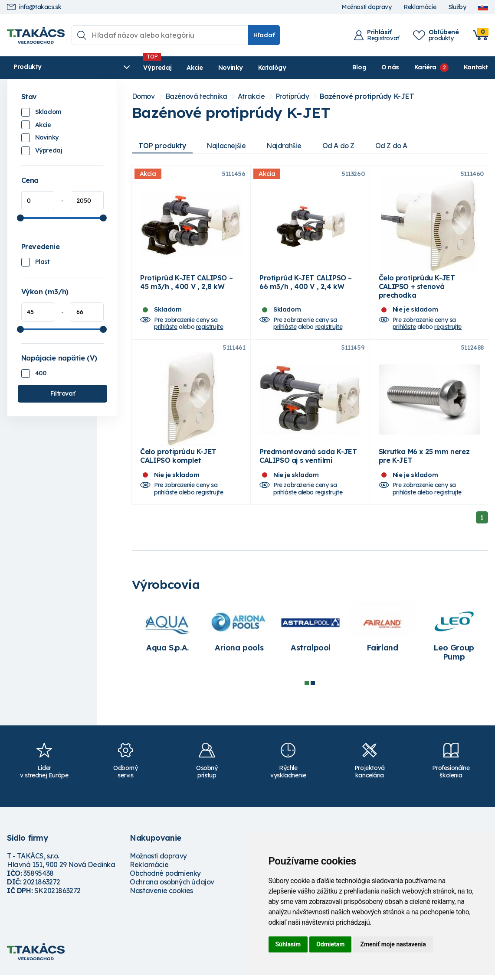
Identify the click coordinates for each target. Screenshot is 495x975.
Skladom (48, 112)
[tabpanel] (167, 634)
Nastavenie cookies (161, 893)
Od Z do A (394, 145)
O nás (390, 67)
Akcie (176, 68)
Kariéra (425, 67)
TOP (163, 145)
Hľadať (264, 35)
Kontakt (476, 67)
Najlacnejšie (227, 145)
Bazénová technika (196, 96)
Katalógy (253, 68)
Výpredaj (139, 68)
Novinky (212, 68)
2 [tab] (313, 685)
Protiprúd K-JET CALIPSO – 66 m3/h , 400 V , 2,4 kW (305, 283)
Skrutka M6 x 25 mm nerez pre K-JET (424, 459)
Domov (143, 96)
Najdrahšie (286, 145)
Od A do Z (341, 145)
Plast (42, 262)
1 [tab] (307, 685)
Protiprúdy (292, 96)
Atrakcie (251, 96)
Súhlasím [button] (288, 944)
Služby (457, 7)
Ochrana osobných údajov (172, 885)
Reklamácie (419, 7)
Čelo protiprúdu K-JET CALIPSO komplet (178, 459)
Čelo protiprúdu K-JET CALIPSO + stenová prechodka (417, 288)
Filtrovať (62, 393)
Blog (359, 67)
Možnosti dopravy (366, 7)
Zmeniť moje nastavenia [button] (393, 944)
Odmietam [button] (330, 944)
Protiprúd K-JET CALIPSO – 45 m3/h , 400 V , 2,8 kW (186, 283)
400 (40, 373)
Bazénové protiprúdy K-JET (367, 96)
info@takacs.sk (34, 7)
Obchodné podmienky (165, 876)
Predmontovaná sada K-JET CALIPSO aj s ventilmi (308, 459)
